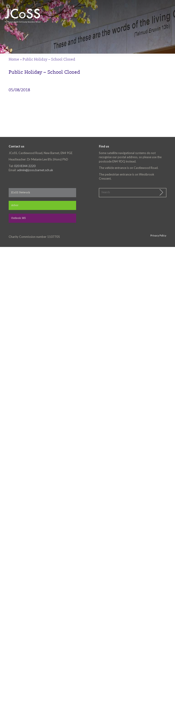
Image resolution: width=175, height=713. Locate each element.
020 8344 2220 (25, 166)
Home (14, 59)
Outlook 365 (18, 218)
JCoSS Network (20, 192)
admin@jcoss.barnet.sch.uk (35, 170)
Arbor (14, 205)
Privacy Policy (158, 235)
